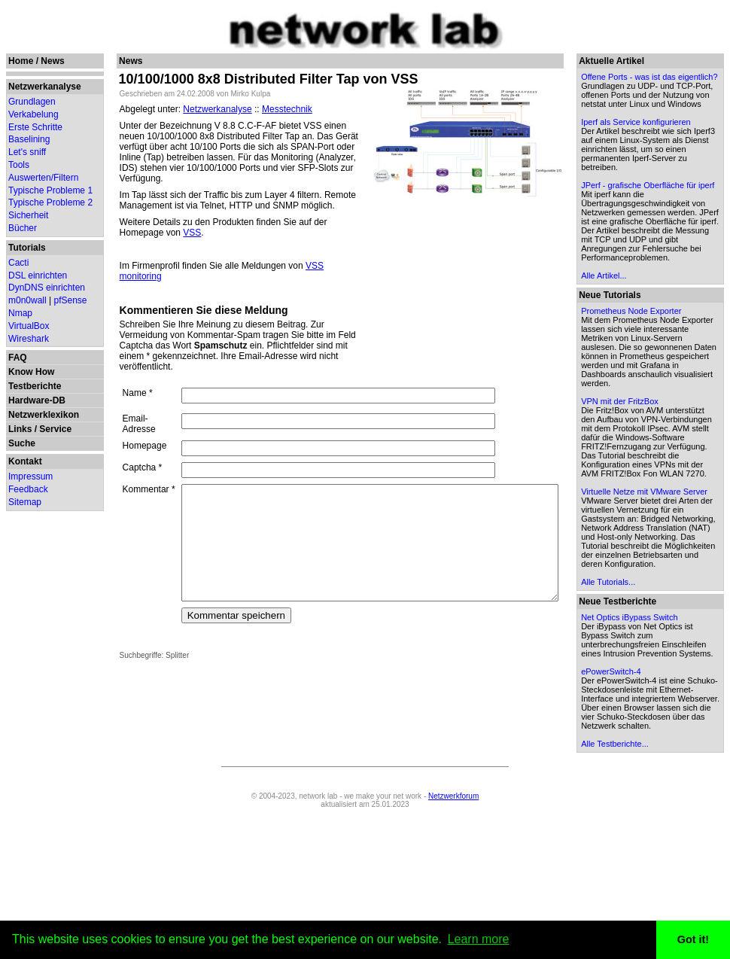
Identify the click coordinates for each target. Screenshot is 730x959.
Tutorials (27, 247)
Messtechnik (278, 109)
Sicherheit (28, 215)
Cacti (18, 262)
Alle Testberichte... (651, 888)
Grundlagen (32, 101)
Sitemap (24, 502)
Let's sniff (27, 152)
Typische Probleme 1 (50, 190)
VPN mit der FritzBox (656, 482)
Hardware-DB (36, 400)
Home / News (36, 61)
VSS (120, 222)
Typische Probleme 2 (50, 202)
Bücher (22, 228)
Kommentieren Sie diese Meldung (195, 289)
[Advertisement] (503, 290)
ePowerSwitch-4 (647, 806)
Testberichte (34, 386)
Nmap (20, 313)
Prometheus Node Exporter (667, 374)
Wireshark (28, 338)
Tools (18, 165)
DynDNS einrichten (46, 287)
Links (20, 429)
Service (55, 429)
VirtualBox (28, 326)
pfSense (70, 300)
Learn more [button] (478, 939)
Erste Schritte (35, 127)
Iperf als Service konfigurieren (647, 144)
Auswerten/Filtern (43, 177)
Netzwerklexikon (43, 414)
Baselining (29, 139)
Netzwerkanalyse (44, 86)
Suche (21, 443)
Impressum (30, 476)
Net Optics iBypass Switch (665, 743)
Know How (31, 372)
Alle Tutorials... (644, 708)
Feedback (28, 489)
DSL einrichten (37, 275)
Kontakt (25, 461)
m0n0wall (27, 300)
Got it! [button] (693, 939)
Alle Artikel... (640, 338)
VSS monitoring (328, 255)
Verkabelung (33, 114)
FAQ (17, 357)
